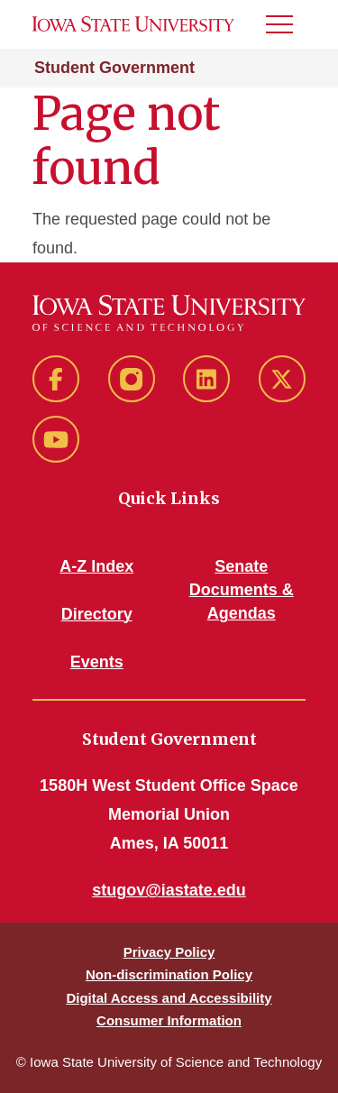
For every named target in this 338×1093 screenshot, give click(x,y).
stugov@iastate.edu (169, 890)
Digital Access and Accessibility (168, 998)
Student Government (114, 68)
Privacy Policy (169, 952)
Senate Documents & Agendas (241, 589)
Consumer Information (169, 1020)
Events (96, 662)
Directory (96, 614)
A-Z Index (96, 566)
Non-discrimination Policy (169, 974)
